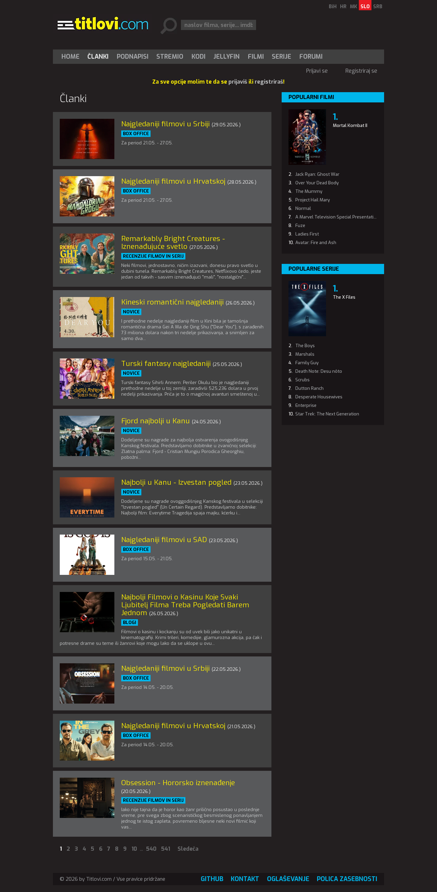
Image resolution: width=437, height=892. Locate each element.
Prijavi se (317, 70)
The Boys (305, 346)
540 (151, 848)
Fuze (300, 225)
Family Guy (307, 363)
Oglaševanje (288, 879)
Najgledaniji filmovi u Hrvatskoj (173, 181)
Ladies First (307, 234)
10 (134, 848)
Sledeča (188, 848)
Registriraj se (361, 70)
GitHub (212, 879)
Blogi (129, 622)
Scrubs (302, 380)
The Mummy (308, 191)
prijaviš (237, 81)
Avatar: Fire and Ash (315, 242)
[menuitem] (72, 56)
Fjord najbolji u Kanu (155, 421)
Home (70, 57)
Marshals (304, 354)
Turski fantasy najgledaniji (166, 363)
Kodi (199, 57)
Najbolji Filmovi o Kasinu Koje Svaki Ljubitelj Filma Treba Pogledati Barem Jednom (185, 605)
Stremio (169, 57)
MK (353, 6)
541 (165, 848)
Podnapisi (133, 57)
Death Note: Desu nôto (318, 371)
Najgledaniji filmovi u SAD (164, 539)
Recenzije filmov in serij (153, 256)
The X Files (344, 297)
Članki (98, 57)
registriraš (269, 81)
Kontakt (245, 879)
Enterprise (305, 405)
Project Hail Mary (312, 200)
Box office (136, 134)
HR (343, 6)
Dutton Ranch (309, 388)
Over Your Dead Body (317, 183)
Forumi (311, 57)
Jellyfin (226, 57)
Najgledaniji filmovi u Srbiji (165, 124)
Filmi (256, 57)
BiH (333, 6)
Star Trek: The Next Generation (327, 414)
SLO (365, 6)
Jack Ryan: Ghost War (317, 174)
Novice (131, 312)
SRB (377, 6)
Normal (303, 208)
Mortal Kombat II (350, 125)
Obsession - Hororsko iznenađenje (178, 783)
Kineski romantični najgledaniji (172, 302)
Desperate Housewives (318, 397)
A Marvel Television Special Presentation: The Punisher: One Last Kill (365, 217)
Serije (281, 57)
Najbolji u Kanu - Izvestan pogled (176, 482)
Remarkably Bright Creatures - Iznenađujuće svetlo (173, 242)
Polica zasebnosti (347, 879)
